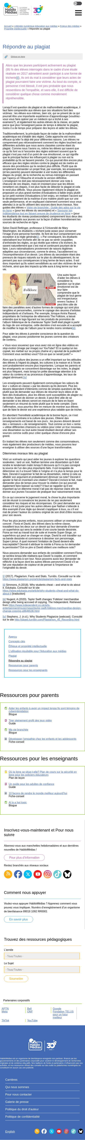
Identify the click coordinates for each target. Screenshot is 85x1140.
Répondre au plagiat (20, 660)
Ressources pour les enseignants (28, 670)
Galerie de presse (17, 1102)
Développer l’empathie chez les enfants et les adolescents (42, 738)
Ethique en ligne (18, 57)
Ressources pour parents (23, 665)
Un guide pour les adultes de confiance (31, 784)
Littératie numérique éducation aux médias (36, 26)
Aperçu (13, 636)
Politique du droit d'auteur (22, 1109)
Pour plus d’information (24, 857)
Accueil (8, 26)
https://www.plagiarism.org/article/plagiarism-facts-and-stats (37, 579)
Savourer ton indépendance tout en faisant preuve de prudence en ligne (37, 212)
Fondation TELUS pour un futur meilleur (63, 1014)
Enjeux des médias (69, 26)
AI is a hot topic (18, 802)
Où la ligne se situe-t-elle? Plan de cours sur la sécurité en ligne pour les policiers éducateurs (43, 773)
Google (57, 1008)
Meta (5, 1011)
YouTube (32, 1020)
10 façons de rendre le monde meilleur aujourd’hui (38, 793)
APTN (5, 1008)
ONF (30, 1011)
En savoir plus (18, 919)
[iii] (73, 328)
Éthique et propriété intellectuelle (28, 646)
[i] (17, 77)
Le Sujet (9, 963)
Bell (29, 1008)
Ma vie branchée (18, 729)
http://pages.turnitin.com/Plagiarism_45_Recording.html (47, 619)
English (77, 3)
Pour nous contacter (18, 1094)
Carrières (11, 1079)
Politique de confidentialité (22, 1116)
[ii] (37, 236)
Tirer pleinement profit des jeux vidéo (30, 720)
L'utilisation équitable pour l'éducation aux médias (37, 651)
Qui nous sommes (17, 1087)
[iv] (24, 377)
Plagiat (13, 656)
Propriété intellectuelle (15, 28)
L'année (8, 949)
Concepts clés (17, 641)
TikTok (5, 1020)
